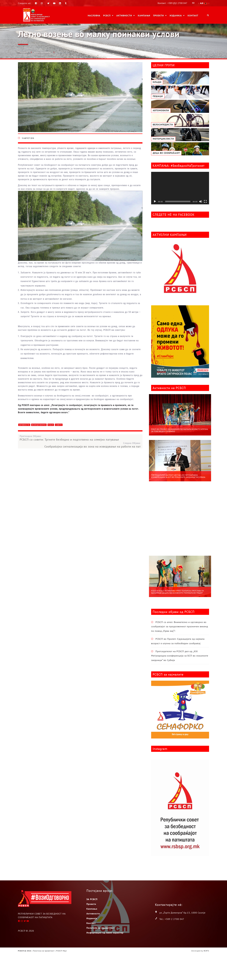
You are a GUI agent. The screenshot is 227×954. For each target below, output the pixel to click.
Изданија (176, 15)
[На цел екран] (205, 201)
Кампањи (144, 15)
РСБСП (107, 15)
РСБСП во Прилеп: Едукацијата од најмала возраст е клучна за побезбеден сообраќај (179, 430)
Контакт (193, 15)
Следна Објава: (79, 445)
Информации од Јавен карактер (104, 932)
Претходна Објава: (81, 438)
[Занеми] (200, 201)
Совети (59, 425)
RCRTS (206, 951)
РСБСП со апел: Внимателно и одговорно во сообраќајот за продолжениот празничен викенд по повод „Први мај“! (179, 626)
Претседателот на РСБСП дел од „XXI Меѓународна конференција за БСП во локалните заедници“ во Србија (178, 476)
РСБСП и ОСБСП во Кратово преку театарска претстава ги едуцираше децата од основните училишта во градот (177, 592)
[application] (180, 188)
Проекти (158, 15)
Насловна (94, 15)
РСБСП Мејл (61, 951)
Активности (124, 15)
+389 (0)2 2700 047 (177, 3)
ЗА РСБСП (91, 899)
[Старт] (154, 201)
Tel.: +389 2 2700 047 (171, 919)
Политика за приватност (100, 927)
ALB (203, 3)
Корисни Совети (42, 52)
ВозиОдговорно (39, 425)
